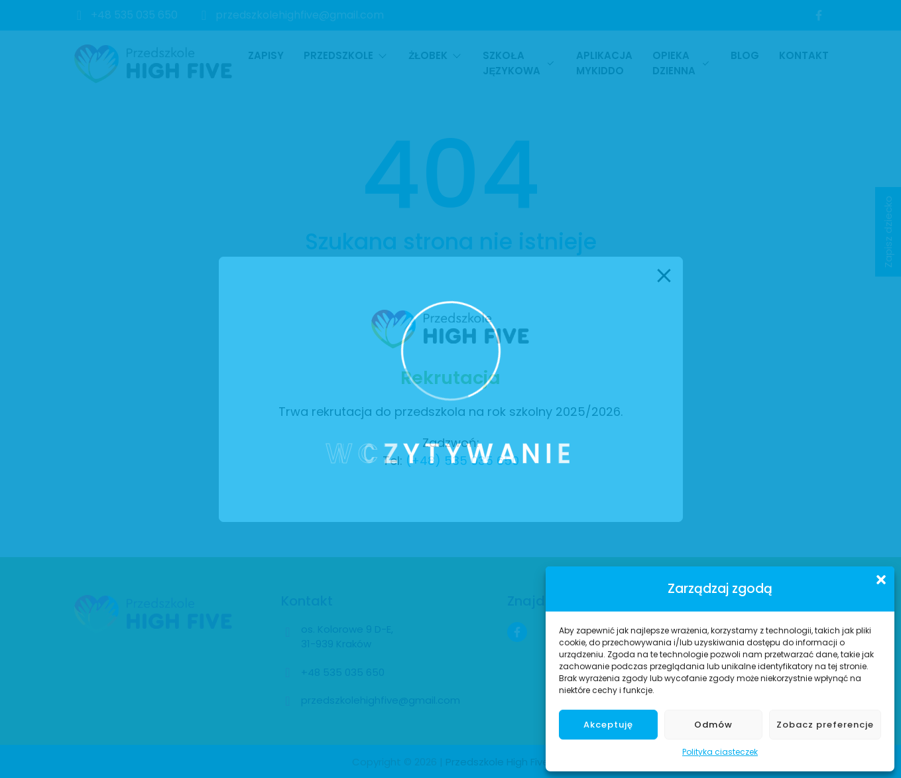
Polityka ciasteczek (720, 751)
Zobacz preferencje (825, 724)
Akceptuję (608, 724)
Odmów (713, 724)
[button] (881, 579)
